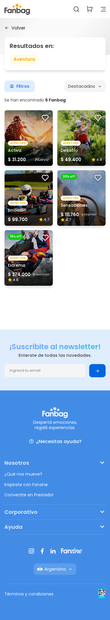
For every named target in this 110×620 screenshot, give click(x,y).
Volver (15, 27)
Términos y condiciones (28, 594)
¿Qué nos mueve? (23, 474)
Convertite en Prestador (29, 495)
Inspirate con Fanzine (26, 485)
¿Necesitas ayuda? (55, 441)
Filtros (19, 86)
